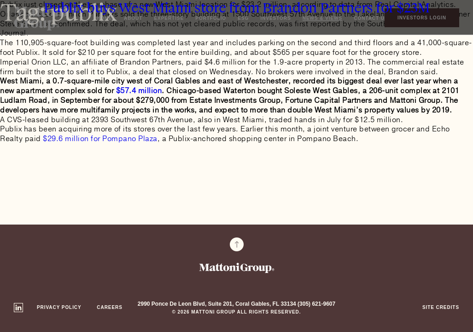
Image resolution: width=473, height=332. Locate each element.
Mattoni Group (237, 268)
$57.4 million (139, 91)
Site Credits (440, 307)
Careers (109, 307)
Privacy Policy (59, 307)
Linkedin (18, 307)
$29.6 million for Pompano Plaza (100, 139)
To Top (237, 244)
